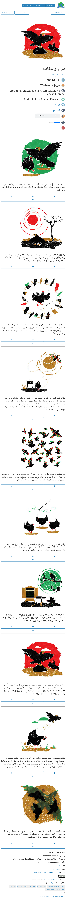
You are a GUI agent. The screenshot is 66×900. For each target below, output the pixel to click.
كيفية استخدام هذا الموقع (35, 5)
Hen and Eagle (54, 872)
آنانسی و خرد (13, 886)
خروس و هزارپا (32, 886)
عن (43, 5)
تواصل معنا (25, 5)
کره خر (25, 886)
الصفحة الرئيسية (50, 5)
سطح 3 (53, 882)
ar (53, 75)
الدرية (57, 105)
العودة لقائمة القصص (58, 13)
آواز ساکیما (19, 886)
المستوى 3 (55, 110)
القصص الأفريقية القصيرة (38, 872)
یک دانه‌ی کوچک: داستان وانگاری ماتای (56, 886)
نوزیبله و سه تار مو (41, 886)
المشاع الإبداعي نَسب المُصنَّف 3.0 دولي (51, 879)
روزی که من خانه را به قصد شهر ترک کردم (55, 889)
